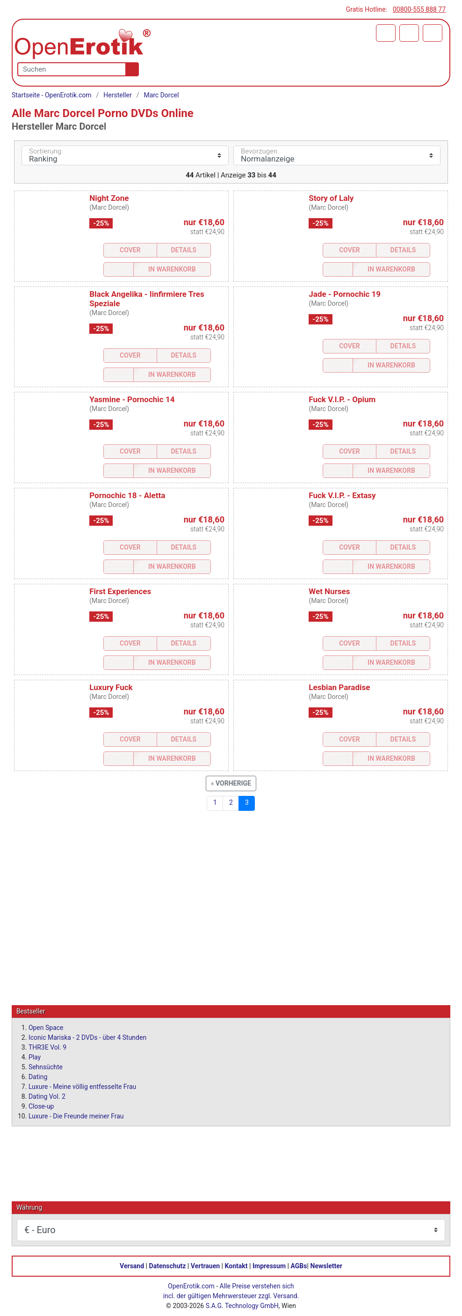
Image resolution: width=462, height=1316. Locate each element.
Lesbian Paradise (339, 687)
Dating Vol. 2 (47, 1096)
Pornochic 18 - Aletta (127, 495)
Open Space (46, 1027)
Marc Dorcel (161, 95)
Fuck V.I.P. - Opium (342, 399)
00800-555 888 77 (419, 9)
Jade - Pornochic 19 (345, 294)
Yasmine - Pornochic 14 (131, 399)
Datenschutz (167, 1265)
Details (183, 250)
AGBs (299, 1265)
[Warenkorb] (386, 33)
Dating (38, 1076)
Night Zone (109, 198)
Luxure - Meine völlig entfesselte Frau (82, 1086)
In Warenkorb (172, 269)
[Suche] (130, 69)
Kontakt (236, 1265)
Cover (130, 250)
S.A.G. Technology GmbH (242, 1305)
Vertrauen (205, 1265)
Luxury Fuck (110, 687)
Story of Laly (331, 198)
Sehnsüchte (46, 1066)
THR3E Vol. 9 (47, 1047)
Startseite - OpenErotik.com (52, 95)
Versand (132, 1265)
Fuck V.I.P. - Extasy (342, 495)
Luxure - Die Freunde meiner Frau (76, 1115)
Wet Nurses (329, 591)
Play (35, 1056)
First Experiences (120, 591)
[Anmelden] (409, 33)
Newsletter (326, 1265)
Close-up (41, 1106)
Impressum (269, 1265)
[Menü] (432, 33)
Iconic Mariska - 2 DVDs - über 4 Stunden (87, 1037)
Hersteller (117, 95)
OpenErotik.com (191, 1285)
